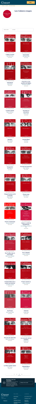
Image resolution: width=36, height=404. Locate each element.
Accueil (3, 5)
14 (21, 374)
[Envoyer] (32, 382)
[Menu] (31, 2)
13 (19, 374)
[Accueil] (5, 2)
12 (16, 374)
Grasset (6, 5)
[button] (7, 29)
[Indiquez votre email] (25, 382)
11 (14, 374)
